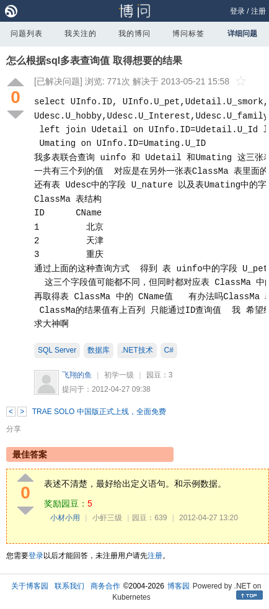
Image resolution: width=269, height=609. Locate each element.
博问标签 (188, 33)
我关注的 (80, 33)
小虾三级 (107, 517)
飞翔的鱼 (77, 375)
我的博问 (134, 33)
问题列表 (27, 33)
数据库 (98, 350)
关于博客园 (29, 586)
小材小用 (65, 517)
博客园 (178, 586)
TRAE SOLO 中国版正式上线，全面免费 (99, 411)
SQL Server (57, 350)
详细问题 (242, 33)
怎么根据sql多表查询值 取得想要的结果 (94, 60)
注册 (258, 11)
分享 (13, 429)
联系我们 (69, 586)
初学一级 (119, 375)
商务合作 (105, 586)
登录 (237, 11)
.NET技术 (136, 350)
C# (169, 350)
